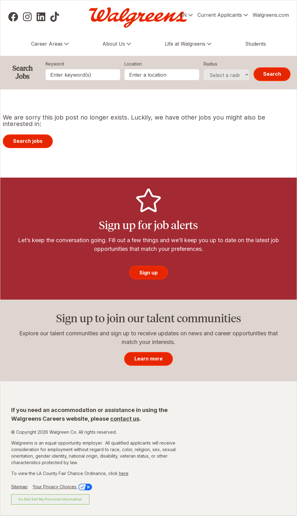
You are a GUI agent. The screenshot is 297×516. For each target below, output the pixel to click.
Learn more (148, 358)
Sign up (148, 272)
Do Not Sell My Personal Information (50, 499)
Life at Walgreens (185, 44)
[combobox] (161, 74)
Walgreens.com (271, 15)
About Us (113, 44)
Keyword (55, 63)
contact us (124, 418)
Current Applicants (219, 15)
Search (272, 74)
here (123, 473)
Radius (210, 63)
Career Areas (47, 44)
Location (133, 63)
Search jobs (28, 141)
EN (183, 15)
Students (255, 44)
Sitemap (19, 486)
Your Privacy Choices (63, 486)
